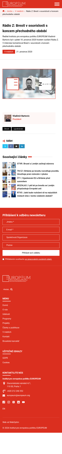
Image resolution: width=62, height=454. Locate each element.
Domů (5, 305)
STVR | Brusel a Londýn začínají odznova (35, 163)
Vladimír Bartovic (21, 116)
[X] (5, 146)
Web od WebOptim (11, 422)
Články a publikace (11, 327)
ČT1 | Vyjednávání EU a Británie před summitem (33, 180)
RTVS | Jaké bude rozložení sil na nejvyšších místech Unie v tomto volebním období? (37, 194)
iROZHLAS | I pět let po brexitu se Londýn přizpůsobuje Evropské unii (35, 187)
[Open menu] (56, 4)
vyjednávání (18, 129)
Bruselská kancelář (11, 341)
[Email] (16, 146)
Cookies (6, 362)
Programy (7, 318)
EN (4, 409)
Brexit (6, 129)
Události (6, 314)
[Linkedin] (22, 146)
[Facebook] (10, 146)
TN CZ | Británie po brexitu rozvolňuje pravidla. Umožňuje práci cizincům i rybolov (38, 172)
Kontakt (6, 336)
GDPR (5, 358)
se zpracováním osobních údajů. (38, 259)
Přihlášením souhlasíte (28, 259)
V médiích (8, 52)
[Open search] (8, 289)
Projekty (6, 323)
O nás (5, 309)
